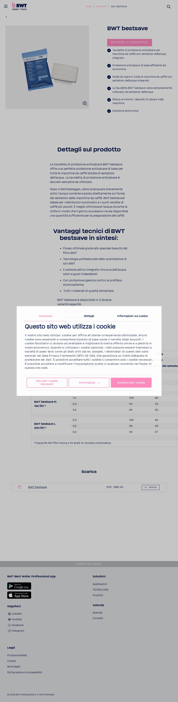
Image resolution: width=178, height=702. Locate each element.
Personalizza (89, 382)
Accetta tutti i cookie (131, 382)
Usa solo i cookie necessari (47, 382)
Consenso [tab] (45, 316)
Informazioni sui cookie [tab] (132, 316)
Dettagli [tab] (89, 316)
